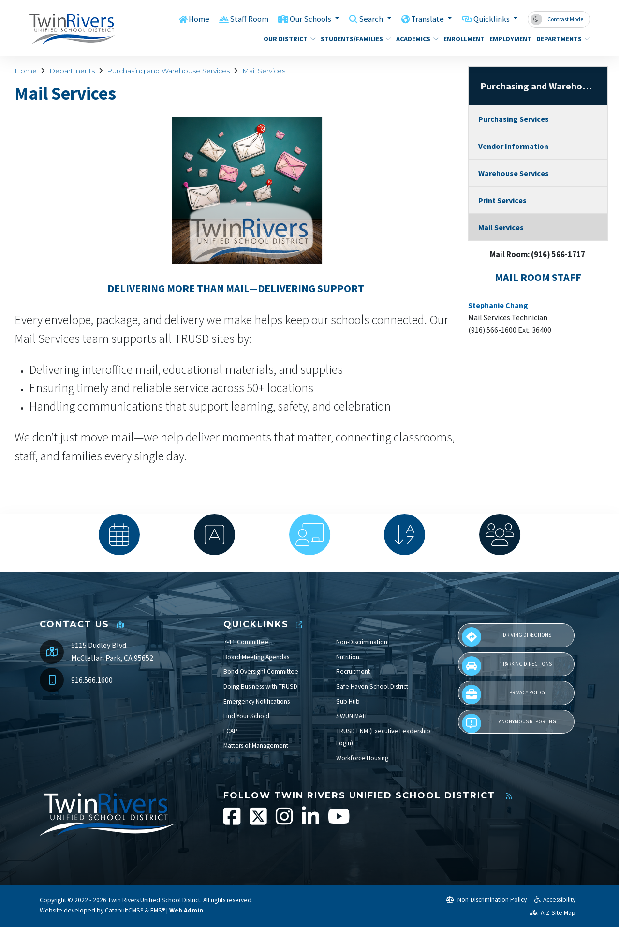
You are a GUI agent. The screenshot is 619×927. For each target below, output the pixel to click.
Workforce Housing (362, 758)
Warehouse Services (513, 173)
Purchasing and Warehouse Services (168, 70)
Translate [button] (427, 19)
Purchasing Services (513, 119)
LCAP (230, 731)
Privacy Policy (503, 694)
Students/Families (352, 38)
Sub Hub (348, 701)
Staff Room (248, 19)
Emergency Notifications (256, 701)
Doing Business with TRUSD (260, 686)
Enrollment (461, 38)
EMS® (157, 910)
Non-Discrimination (361, 642)
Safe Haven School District (372, 686)
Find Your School (246, 716)
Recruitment (353, 671)
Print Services (502, 200)
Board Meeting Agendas (256, 657)
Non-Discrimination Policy (486, 900)
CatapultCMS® (124, 910)
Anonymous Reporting (509, 723)
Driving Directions (506, 637)
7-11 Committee (245, 642)
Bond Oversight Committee (260, 671)
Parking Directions (506, 666)
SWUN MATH (352, 716)
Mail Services (263, 70)
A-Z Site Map (552, 913)
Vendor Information (513, 146)
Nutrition (347, 657)
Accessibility (554, 900)
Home (197, 19)
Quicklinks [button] (492, 19)
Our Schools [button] (310, 19)
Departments (560, 38)
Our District (287, 38)
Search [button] (371, 19)
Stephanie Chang (498, 305)
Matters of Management (255, 745)
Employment (508, 38)
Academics (415, 38)
